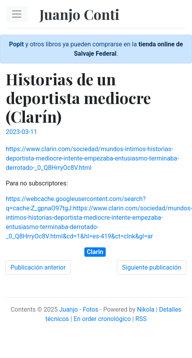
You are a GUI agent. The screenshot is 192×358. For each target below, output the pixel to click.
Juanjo (68, 309)
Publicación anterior (38, 267)
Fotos (90, 309)
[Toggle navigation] (17, 14)
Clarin (95, 252)
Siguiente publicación (151, 267)
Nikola (145, 309)
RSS (141, 319)
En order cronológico (102, 319)
